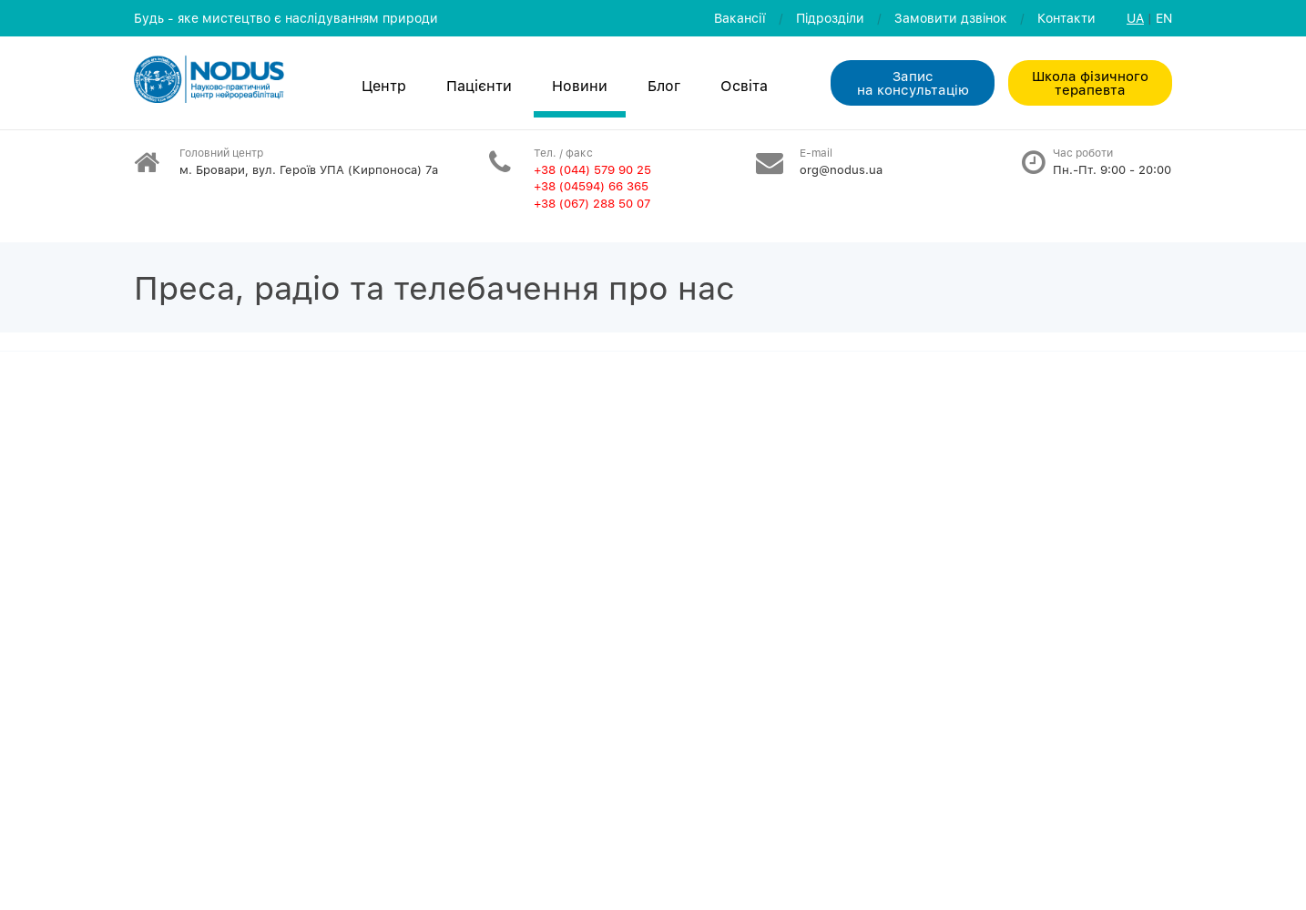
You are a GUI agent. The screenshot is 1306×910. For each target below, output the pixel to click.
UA (1135, 18)
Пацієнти (479, 85)
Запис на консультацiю (913, 82)
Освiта (744, 85)
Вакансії (740, 18)
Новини (579, 85)
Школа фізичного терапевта (1090, 82)
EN (1164, 18)
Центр (384, 85)
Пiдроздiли (830, 18)
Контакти (1066, 18)
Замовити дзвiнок (950, 18)
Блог (664, 85)
